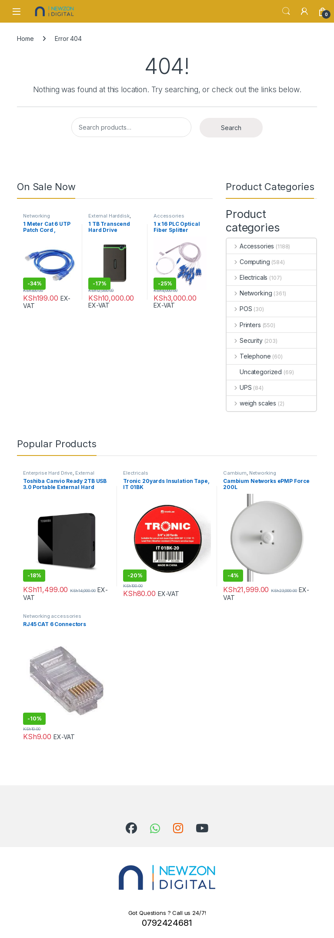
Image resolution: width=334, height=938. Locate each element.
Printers (244, 324)
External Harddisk (109, 216)
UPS (239, 387)
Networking (249, 293)
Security (245, 340)
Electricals (247, 277)
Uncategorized (254, 371)
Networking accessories (38, 218)
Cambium (235, 473)
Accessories (169, 216)
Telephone (249, 356)
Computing (248, 261)
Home (25, 38)
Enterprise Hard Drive (48, 473)
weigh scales (251, 403)
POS (239, 308)
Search (286, 11)
